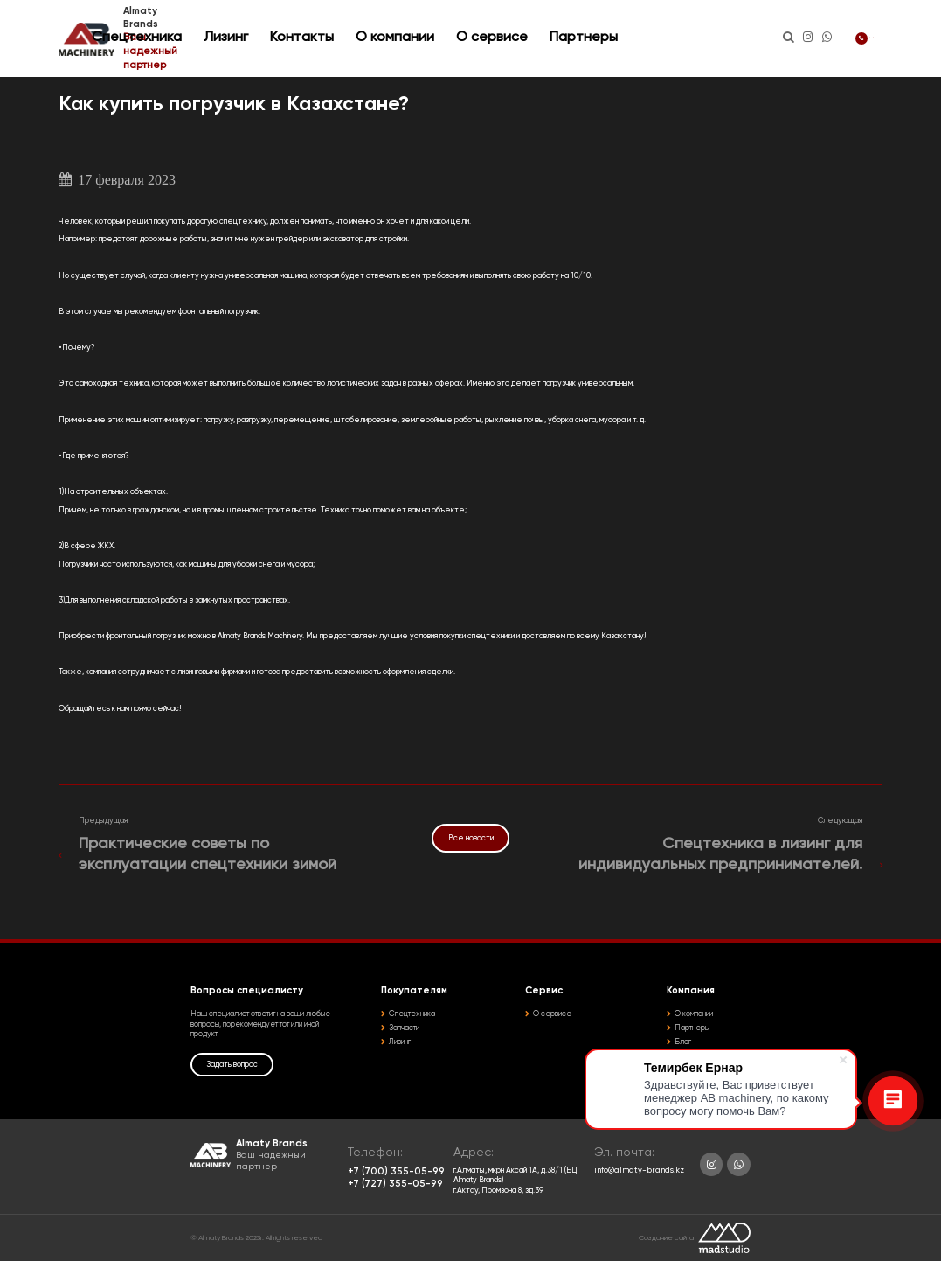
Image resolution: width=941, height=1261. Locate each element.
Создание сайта (666, 1238)
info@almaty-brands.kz (639, 1170)
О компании (492, 38)
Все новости (471, 838)
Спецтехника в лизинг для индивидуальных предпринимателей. (720, 854)
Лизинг (330, 38)
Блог (683, 1042)
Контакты (407, 38)
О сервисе (575, 38)
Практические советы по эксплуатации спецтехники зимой (207, 854)
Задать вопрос (232, 1065)
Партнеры (661, 38)
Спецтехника (242, 38)
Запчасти (404, 1028)
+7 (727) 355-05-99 (395, 1184)
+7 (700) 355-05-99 (829, 38)
